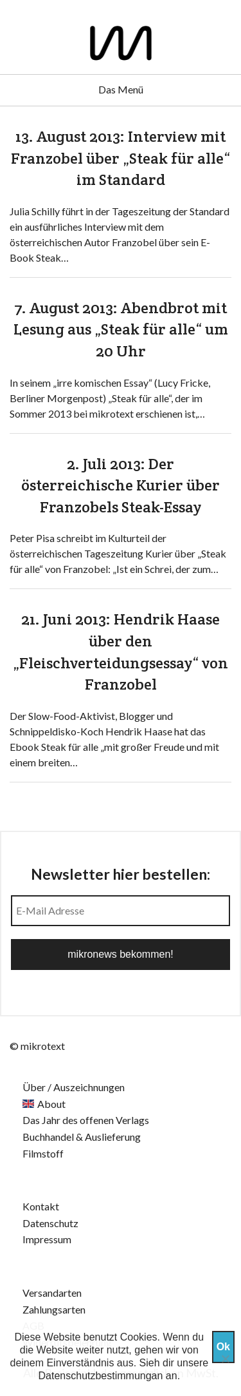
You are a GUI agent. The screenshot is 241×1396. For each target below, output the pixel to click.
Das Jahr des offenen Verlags (85, 1120)
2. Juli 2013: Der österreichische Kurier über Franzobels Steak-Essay (120, 485)
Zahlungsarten (53, 1309)
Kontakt (40, 1206)
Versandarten (52, 1292)
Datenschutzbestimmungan (101, 1375)
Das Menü (120, 89)
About (51, 1104)
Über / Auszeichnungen (73, 1087)
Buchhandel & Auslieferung (81, 1136)
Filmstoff (43, 1153)
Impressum (46, 1239)
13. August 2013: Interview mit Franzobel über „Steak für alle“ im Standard (120, 157)
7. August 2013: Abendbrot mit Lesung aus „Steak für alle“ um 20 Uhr (120, 329)
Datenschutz (50, 1223)
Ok (223, 1346)
